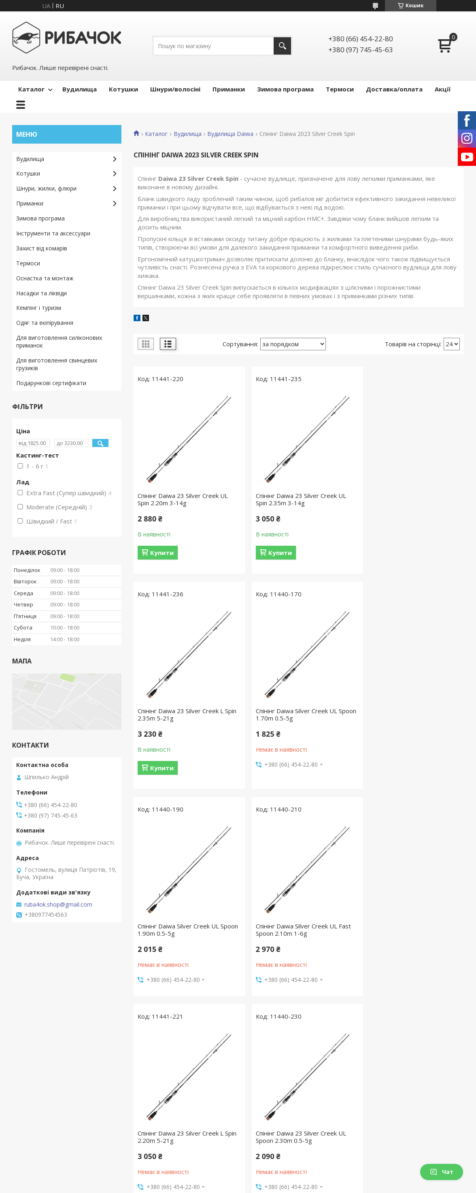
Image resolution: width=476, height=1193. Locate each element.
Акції (442, 89)
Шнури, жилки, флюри (46, 188)
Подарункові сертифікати (51, 383)
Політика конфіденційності (315, 1185)
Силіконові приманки (390, 1146)
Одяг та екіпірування (44, 322)
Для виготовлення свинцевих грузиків (56, 364)
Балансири (376, 1099)
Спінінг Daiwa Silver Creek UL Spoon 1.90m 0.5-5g (291, 714)
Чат (441, 1172)
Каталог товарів (154, 1064)
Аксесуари (261, 1123)
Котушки (123, 89)
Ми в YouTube (35, 1146)
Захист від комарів (41, 248)
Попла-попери (381, 1123)
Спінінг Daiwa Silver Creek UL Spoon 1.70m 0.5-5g (178, 714)
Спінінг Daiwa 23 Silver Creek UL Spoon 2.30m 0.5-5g (295, 921)
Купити (162, 553)
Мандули (374, 1111)
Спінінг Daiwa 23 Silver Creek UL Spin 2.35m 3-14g (295, 499)
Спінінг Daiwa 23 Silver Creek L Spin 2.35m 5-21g (405, 499)
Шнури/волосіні (175, 89)
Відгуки (26, 1099)
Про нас (27, 1076)
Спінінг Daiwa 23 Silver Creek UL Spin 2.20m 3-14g (183, 499)
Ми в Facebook (36, 1123)
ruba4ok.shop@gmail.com (58, 904)
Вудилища (79, 89)
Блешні (371, 1087)
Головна (28, 1064)
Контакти (29, 1087)
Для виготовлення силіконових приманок (59, 341)
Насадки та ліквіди (41, 293)
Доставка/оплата (394, 89)
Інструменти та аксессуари (53, 233)
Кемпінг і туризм (38, 307)
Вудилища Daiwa (230, 134)
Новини (26, 1111)
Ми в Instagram (37, 1134)
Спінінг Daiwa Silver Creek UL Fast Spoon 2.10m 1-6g (409, 714)
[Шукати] (282, 46)
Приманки (228, 89)
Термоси (340, 89)
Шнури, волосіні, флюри (279, 1087)
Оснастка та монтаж (45, 278)
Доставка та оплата (159, 1076)
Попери (372, 1134)
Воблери (374, 1064)
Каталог (31, 89)
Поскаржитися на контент (246, 1185)
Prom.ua (278, 1177)
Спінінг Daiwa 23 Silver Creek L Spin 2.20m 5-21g (180, 921)
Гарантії (143, 1087)
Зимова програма (285, 89)
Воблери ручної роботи (395, 1076)
